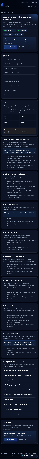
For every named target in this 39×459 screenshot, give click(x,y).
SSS (36, 6)
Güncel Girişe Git (10, 439)
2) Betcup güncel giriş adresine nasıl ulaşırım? (18, 375)
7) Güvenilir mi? (8, 399)
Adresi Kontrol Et (24, 439)
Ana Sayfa (3, 12)
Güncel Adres (25, 2)
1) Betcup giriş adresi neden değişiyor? (16, 370)
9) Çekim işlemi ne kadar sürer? (13, 409)
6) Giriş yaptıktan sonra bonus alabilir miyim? (18, 394)
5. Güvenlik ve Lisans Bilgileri (12, 77)
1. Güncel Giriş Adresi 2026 (12, 59)
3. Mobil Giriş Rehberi (10, 68)
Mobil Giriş (34, 2)
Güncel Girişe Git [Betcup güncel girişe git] (10, 47)
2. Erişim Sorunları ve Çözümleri (13, 64)
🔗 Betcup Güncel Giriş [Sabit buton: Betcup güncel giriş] (29, 455)
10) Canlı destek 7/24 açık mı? (13, 414)
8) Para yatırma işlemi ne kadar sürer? (16, 404)
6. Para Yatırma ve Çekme (11, 81)
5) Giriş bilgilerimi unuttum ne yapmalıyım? (17, 390)
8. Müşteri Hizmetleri (10, 90)
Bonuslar (30, 6)
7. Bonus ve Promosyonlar (12, 86)
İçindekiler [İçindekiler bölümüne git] (22, 47)
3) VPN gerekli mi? (9, 380)
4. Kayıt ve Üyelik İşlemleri (11, 72)
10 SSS (6, 94)
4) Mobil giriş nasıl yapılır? (12, 385)
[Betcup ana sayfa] (9, 4)
